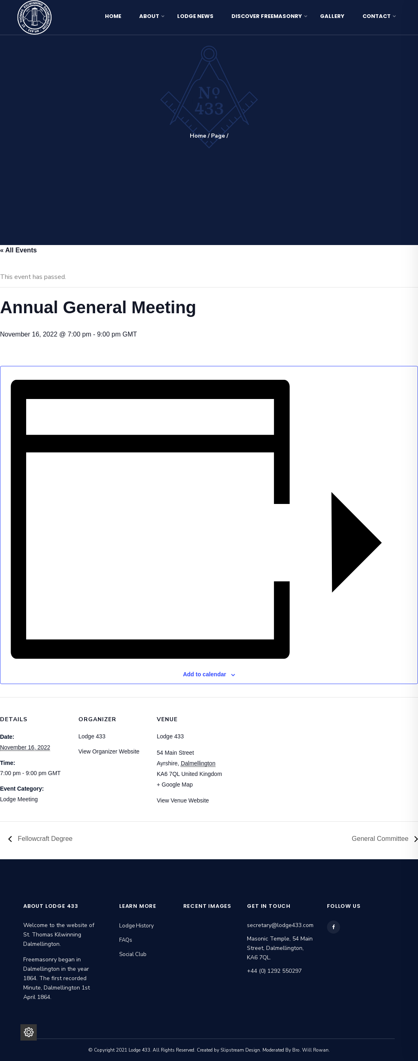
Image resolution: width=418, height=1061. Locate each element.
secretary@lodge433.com (280, 925)
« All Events (18, 250)
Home (113, 16)
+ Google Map (175, 784)
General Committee (381, 838)
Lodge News (195, 16)
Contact (376, 16)
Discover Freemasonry (266, 16)
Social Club (133, 954)
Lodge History (136, 925)
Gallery (332, 16)
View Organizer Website (109, 751)
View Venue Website (183, 800)
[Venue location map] (278, 753)
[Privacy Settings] (28, 1032)
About (149, 16)
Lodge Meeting (19, 799)
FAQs (125, 940)
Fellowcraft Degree (44, 838)
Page (218, 136)
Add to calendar (204, 674)
